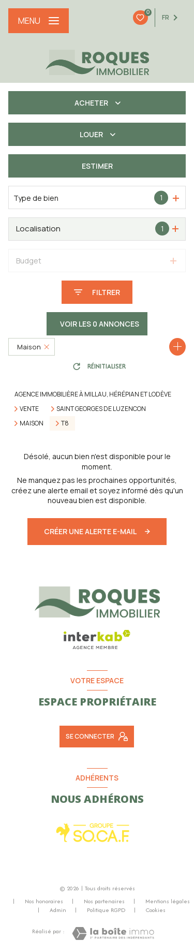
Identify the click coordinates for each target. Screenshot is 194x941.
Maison (31, 423)
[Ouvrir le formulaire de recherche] (97, 292)
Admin (58, 910)
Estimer (97, 166)
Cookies (156, 910)
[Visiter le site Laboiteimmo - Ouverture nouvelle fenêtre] (113, 933)
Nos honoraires (44, 901)
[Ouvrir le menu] (38, 20)
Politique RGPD (106, 910)
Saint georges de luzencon (101, 409)
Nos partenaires (104, 901)
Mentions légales (167, 901)
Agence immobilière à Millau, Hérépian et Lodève (92, 394)
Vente (29, 409)
